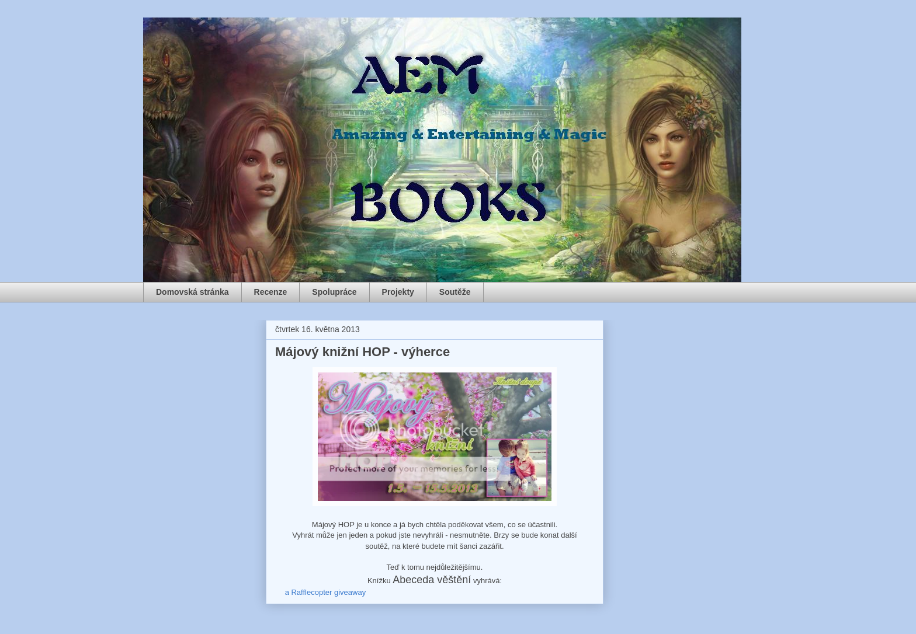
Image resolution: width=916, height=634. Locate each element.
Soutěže (455, 292)
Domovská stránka (192, 292)
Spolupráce (334, 292)
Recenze (270, 292)
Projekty (398, 292)
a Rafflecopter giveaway (325, 592)
